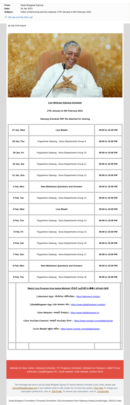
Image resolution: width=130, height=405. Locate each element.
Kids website (81, 371)
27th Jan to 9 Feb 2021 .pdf (20, 17)
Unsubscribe (103, 391)
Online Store (96, 371)
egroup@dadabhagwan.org (24, 388)
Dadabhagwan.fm (47, 371)
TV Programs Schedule (69, 368)
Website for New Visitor (22, 368)
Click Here (98, 388)
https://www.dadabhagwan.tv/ (85, 312)
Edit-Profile (56, 391)
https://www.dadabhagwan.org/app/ (88, 304)
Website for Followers (94, 368)
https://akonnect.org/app (88, 296)
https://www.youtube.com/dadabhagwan (93, 320)
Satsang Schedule (45, 368)
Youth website (66, 371)
